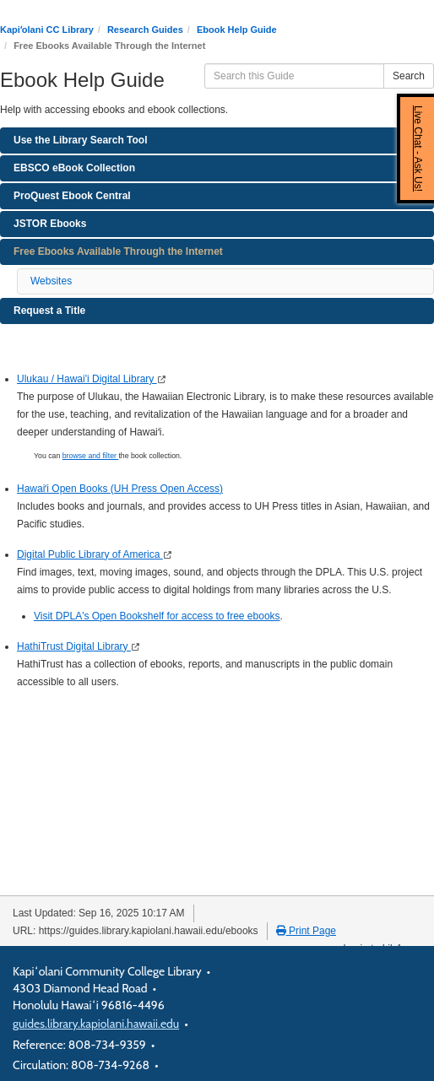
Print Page (306, 931)
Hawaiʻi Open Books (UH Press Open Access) (120, 489)
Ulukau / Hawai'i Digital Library (87, 379)
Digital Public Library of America (90, 554)
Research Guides (145, 29)
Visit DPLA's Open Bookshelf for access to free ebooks (157, 616)
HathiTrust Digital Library (74, 646)
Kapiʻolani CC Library (47, 29)
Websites (51, 281)
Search (409, 76)
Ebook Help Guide (237, 29)
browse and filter (90, 455)
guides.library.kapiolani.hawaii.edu (96, 1023)
